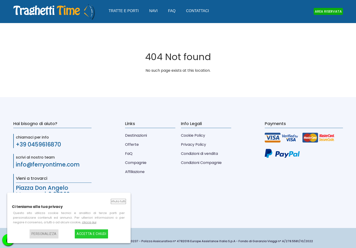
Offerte (132, 144)
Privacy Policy (193, 144)
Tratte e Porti (124, 11)
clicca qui (89, 222)
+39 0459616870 (38, 144)
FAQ (172, 11)
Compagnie (135, 162)
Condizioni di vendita (199, 153)
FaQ (128, 153)
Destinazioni (136, 135)
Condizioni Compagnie (201, 162)
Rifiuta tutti (118, 201)
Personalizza (44, 233)
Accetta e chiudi (91, 233)
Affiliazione (135, 171)
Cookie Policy (193, 135)
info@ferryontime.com (48, 164)
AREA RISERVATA (328, 11)
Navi (153, 11)
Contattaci (197, 11)
